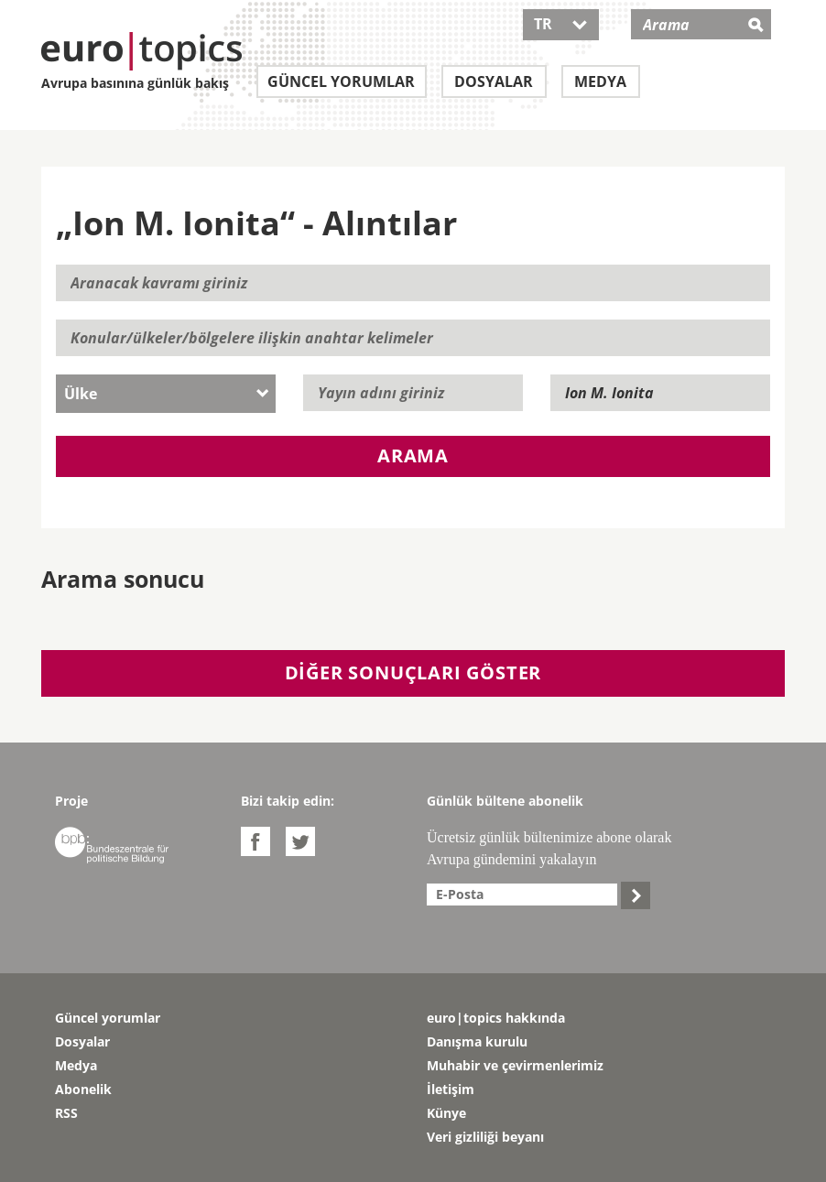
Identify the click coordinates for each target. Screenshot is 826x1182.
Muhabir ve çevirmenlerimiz (515, 1065)
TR (561, 24)
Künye (446, 1113)
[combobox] (166, 393)
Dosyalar (493, 81)
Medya (600, 81)
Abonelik (83, 1089)
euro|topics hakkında (496, 1017)
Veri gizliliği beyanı (485, 1136)
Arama (413, 455)
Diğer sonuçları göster (413, 672)
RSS (66, 1113)
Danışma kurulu (477, 1041)
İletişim (450, 1089)
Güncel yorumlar (341, 81)
